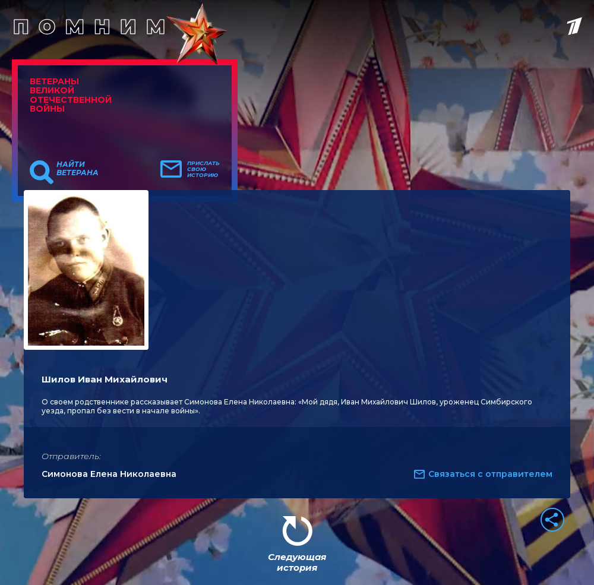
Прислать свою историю (203, 169)
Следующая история (297, 562)
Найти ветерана (77, 168)
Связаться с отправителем (490, 474)
